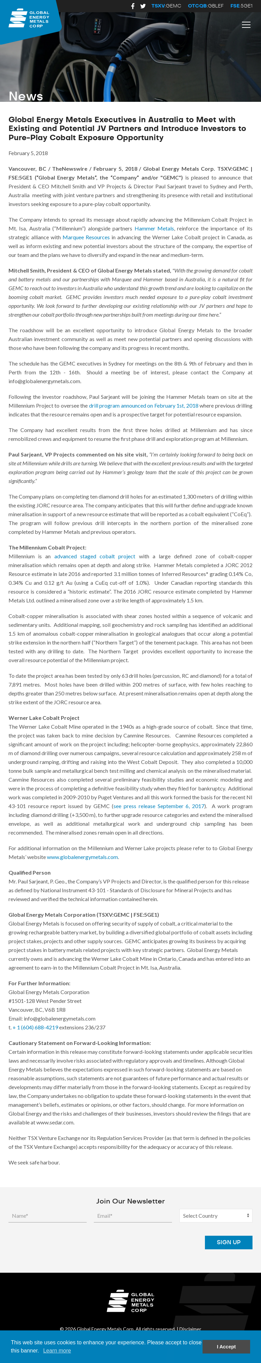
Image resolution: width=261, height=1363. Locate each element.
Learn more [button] (57, 1350)
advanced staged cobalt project (95, 556)
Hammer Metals (154, 228)
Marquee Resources (86, 237)
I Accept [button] (226, 1346)
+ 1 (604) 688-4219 (35, 1027)
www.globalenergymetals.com (82, 857)
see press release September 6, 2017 (159, 806)
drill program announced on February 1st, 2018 (143, 405)
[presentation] (145, 1242)
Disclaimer (190, 1329)
